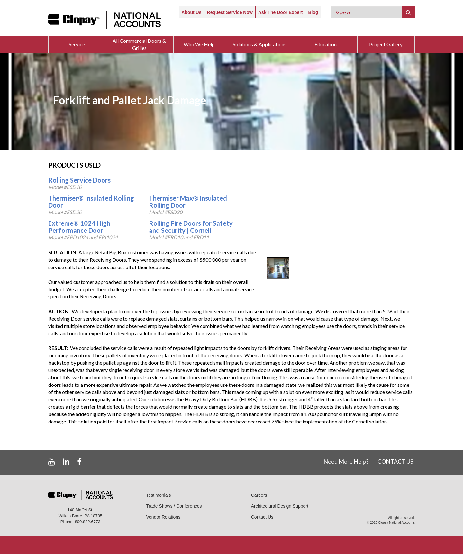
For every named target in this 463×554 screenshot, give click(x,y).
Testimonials (158, 495)
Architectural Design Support (279, 506)
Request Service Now (230, 12)
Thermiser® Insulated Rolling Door (91, 201)
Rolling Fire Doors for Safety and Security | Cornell (191, 226)
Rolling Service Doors (79, 180)
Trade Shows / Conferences (174, 506)
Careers (259, 495)
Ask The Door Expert (280, 12)
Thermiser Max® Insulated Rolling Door (188, 201)
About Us (191, 12)
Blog (313, 12)
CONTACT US (395, 461)
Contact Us (262, 517)
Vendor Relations (163, 517)
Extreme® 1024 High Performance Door (79, 226)
